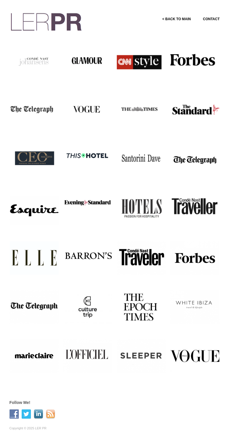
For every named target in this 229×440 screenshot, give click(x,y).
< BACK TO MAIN (176, 19)
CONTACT (211, 19)
